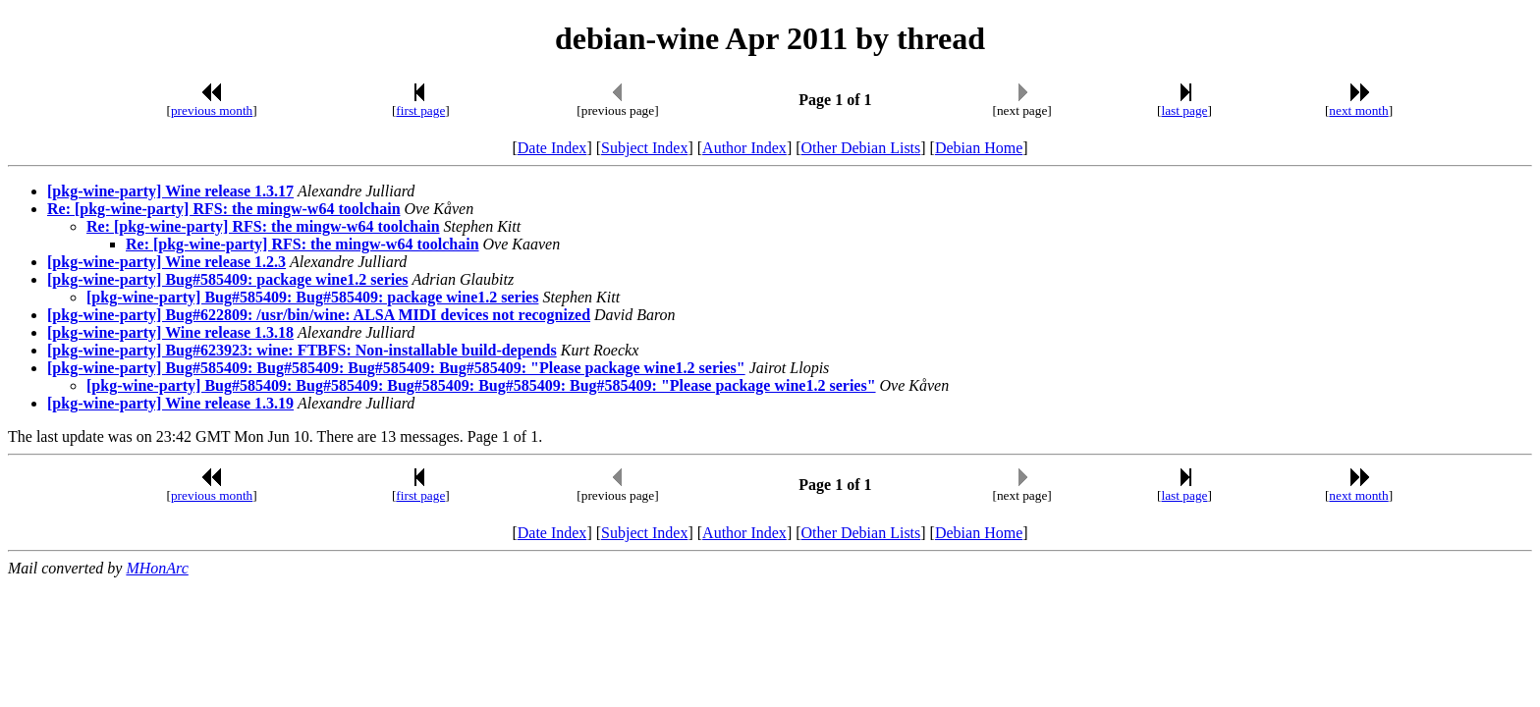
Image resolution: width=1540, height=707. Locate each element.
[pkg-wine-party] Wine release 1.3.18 (170, 332)
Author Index (744, 147)
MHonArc (157, 568)
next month (1358, 110)
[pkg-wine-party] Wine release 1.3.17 (170, 191)
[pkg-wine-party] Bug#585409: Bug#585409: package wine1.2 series (312, 297)
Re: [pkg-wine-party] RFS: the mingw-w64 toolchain (224, 208)
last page (1185, 110)
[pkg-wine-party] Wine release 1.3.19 (170, 403)
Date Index (552, 147)
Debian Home (978, 147)
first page (420, 110)
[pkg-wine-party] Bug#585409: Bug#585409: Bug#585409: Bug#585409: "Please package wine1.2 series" (396, 367)
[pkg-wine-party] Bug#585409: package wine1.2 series (228, 279)
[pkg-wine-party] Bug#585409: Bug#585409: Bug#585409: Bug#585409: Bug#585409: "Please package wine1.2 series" (481, 385)
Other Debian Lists (861, 147)
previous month (211, 110)
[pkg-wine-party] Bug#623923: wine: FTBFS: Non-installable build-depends (302, 350)
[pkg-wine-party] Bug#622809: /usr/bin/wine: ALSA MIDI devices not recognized (318, 314)
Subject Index (644, 147)
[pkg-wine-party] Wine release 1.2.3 (166, 261)
